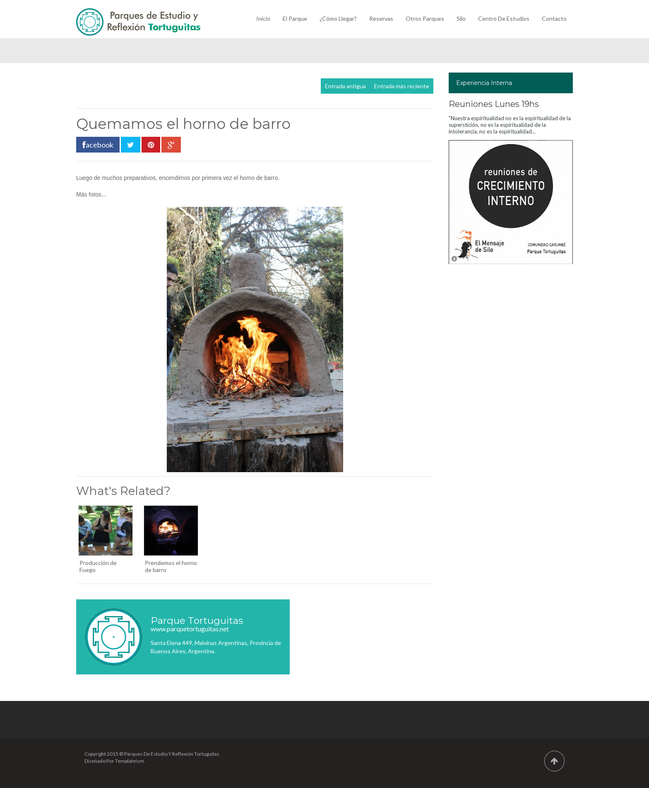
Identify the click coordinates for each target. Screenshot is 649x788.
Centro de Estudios (503, 18)
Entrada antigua (345, 86)
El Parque (295, 18)
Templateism (129, 761)
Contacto (554, 18)
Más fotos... (91, 194)
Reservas (381, 18)
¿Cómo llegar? (338, 18)
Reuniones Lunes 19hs (494, 104)
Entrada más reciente (401, 86)
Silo (461, 18)
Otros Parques (425, 18)
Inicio (263, 18)
